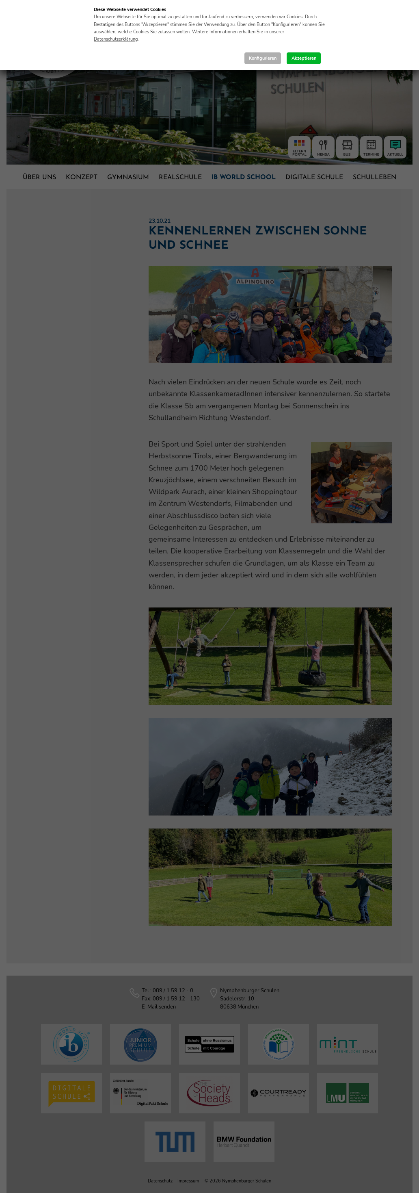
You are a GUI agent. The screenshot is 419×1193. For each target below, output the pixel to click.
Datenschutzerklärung (116, 39)
